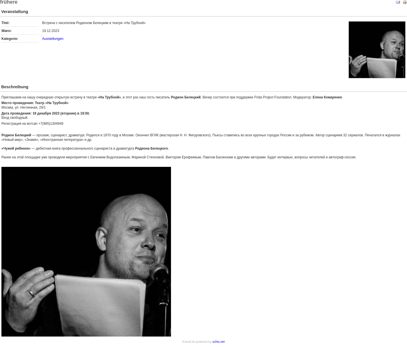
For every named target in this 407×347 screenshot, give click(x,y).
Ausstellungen (52, 39)
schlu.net (219, 341)
